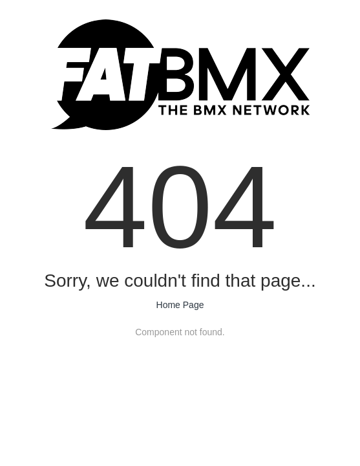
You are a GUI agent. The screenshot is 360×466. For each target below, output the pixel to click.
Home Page (180, 305)
